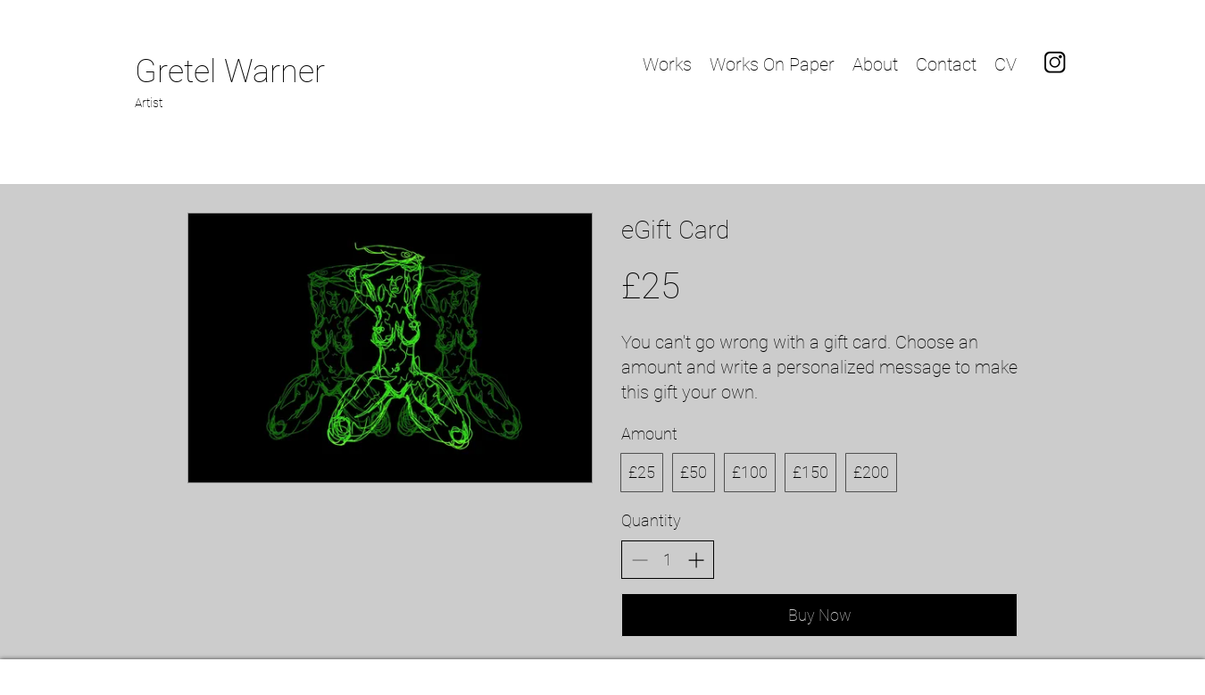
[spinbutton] (668, 559)
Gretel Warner (230, 71)
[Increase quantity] (696, 559)
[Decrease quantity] (639, 559)
